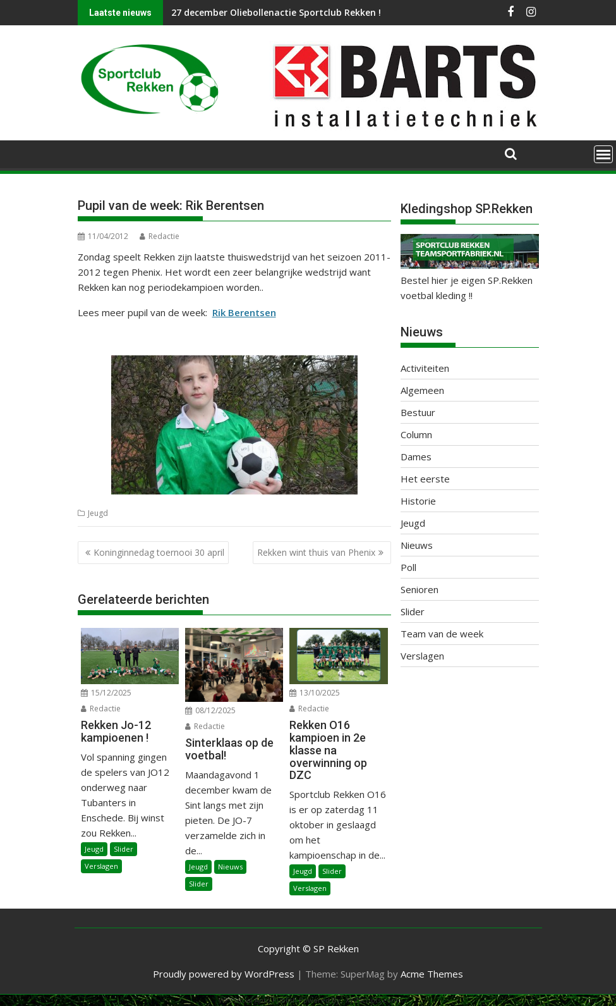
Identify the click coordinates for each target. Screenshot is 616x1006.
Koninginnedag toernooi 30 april (159, 552)
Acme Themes (432, 973)
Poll (408, 567)
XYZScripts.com (372, 1000)
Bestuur (418, 412)
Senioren (419, 589)
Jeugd (98, 513)
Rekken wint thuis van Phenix (316, 552)
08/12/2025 (210, 710)
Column (416, 434)
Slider (123, 849)
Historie (418, 500)
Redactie (159, 236)
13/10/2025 (314, 692)
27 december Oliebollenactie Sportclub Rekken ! (276, 12)
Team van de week (442, 633)
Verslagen (101, 866)
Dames (416, 456)
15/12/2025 (106, 692)
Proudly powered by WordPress (223, 973)
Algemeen (422, 390)
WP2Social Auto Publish (258, 1000)
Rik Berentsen (244, 312)
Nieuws (230, 866)
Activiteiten (425, 368)
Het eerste (425, 478)
